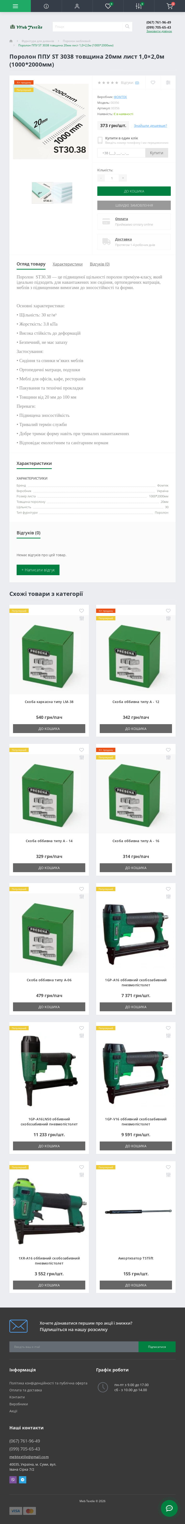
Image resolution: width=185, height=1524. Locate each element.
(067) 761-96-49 (158, 22)
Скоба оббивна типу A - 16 (135, 841)
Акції (13, 1411)
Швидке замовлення (134, 205)
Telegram (22, 1479)
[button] (77, 6)
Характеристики (68, 264)
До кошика (134, 191)
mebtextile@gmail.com (29, 1457)
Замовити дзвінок (159, 31)
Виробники (18, 1404)
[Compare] (168, 82)
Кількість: (105, 170)
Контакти (17, 1397)
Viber (13, 1479)
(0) (137, 82)
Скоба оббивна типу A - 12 (135, 701)
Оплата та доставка (25, 1390)
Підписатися (157, 1347)
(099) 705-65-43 (158, 27)
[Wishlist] (152, 82)
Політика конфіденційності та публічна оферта (48, 1383)
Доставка (123, 239)
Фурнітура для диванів (38, 41)
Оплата (121, 218)
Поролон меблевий (77, 41)
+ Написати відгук (38, 570)
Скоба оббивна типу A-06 (49, 980)
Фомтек (120, 97)
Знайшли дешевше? (150, 125)
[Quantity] (112, 178)
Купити (156, 152)
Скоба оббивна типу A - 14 (49, 841)
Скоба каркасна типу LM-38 (49, 701)
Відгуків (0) (100, 264)
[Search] (127, 26)
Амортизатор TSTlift (136, 1258)
